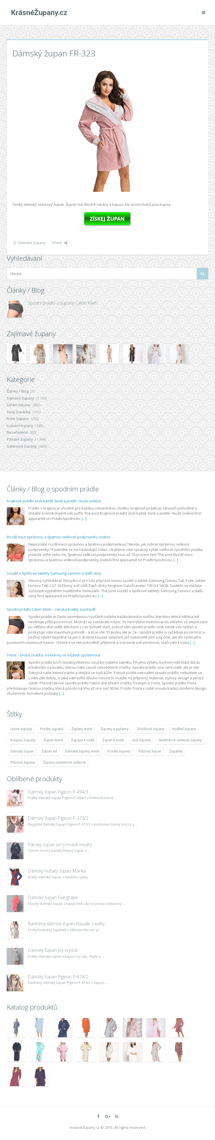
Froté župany (18, 418)
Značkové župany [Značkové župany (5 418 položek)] (150, 728)
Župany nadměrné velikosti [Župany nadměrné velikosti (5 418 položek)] (64, 762)
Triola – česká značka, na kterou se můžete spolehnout (53, 655)
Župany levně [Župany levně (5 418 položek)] (81, 728)
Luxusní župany (20, 425)
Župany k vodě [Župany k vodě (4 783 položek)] (82, 740)
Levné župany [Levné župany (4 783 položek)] (21, 728)
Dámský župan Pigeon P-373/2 (58, 818)
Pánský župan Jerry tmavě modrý (60, 845)
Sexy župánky (19, 411)
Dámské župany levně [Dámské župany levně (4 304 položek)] (82, 751)
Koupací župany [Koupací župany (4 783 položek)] (23, 740)
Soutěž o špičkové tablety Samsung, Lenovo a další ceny (54, 573)
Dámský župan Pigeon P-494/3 (58, 792)
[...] (84, 518)
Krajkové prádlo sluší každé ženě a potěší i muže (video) (54, 500)
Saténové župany (22, 446)
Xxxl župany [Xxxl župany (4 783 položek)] (141, 740)
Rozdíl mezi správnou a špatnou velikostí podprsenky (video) (58, 536)
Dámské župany (32, 242)
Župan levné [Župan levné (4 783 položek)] (53, 740)
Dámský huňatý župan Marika (57, 871)
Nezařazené (17, 432)
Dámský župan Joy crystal (53, 950)
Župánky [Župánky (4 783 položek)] (176, 751)
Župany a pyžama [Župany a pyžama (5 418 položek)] (114, 728)
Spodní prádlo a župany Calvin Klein (62, 303)
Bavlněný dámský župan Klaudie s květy (66, 924)
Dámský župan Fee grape (53, 897)
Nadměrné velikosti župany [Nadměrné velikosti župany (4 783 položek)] (180, 740)
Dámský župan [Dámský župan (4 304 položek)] (22, 751)
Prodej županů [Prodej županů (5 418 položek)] (51, 728)
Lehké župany (19, 404)
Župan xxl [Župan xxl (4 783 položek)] (49, 751)
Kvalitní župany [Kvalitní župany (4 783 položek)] (184, 728)
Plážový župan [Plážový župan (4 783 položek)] (150, 751)
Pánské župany (20, 439)
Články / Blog (18, 391)
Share (59, 242)
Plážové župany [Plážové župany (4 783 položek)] (22, 762)
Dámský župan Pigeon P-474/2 (58, 977)
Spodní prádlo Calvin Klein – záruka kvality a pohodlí (51, 609)
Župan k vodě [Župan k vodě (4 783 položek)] (113, 740)
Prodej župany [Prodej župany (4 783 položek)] (119, 751)
